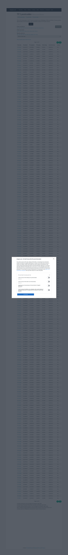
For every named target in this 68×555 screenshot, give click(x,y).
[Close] (54, 259)
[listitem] (34, 275)
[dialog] (34, 277)
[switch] (48, 277)
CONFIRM (25, 294)
